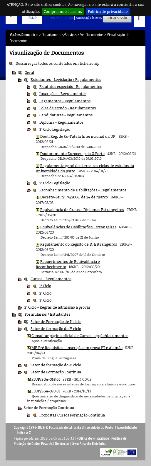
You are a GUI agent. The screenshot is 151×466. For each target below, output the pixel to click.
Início (34, 34)
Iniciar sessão (117, 17)
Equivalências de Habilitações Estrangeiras (78, 226)
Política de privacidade (108, 11)
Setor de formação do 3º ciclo (56, 365)
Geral (29, 72)
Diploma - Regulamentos (61, 122)
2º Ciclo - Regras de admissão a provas (57, 307)
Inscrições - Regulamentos (62, 93)
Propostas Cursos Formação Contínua (72, 415)
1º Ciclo (45, 285)
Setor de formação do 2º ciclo (56, 328)
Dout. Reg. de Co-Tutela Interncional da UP (78, 136)
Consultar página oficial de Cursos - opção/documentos (79, 335)
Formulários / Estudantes (47, 314)
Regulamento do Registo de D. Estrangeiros (78, 244)
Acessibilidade (127, 427)
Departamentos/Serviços (59, 34)
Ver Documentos (91, 34)
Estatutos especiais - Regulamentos (70, 86)
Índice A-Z (24, 433)
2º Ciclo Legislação (54, 183)
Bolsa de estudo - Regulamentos (67, 107)
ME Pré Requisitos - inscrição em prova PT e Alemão (77, 347)
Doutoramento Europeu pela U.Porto (72, 153)
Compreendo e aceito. (63, 11)
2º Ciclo (45, 293)
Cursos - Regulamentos (51, 278)
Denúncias (62, 443)
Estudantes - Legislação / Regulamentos (66, 79)
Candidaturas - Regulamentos (66, 115)
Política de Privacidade (93, 438)
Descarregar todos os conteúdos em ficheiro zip (57, 63)
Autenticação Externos (89, 18)
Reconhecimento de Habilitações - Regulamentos (82, 190)
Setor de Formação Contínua (56, 372)
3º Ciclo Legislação (54, 129)
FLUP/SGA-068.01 (45, 379)
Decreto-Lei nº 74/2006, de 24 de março (74, 197)
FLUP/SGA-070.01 (45, 391)
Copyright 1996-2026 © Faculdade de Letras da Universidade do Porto (64, 427)
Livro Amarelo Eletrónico (89, 443)
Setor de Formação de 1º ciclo (56, 321)
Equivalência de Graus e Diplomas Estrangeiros (82, 209)
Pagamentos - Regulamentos (64, 100)
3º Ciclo (45, 300)
